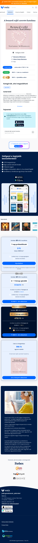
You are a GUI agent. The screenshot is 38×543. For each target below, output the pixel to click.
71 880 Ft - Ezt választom (19, 335)
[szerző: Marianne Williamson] (19, 57)
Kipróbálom (18, 146)
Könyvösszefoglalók (19, 12)
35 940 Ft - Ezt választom (19, 301)
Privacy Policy (5, 525)
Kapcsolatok (7, 87)
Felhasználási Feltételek (7, 522)
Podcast (28, 12)
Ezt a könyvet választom (19, 377)
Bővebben (19, 106)
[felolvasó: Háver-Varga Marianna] (20, 59)
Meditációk (10, 12)
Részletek (24, 3)
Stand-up (35, 12)
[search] (21, 7)
